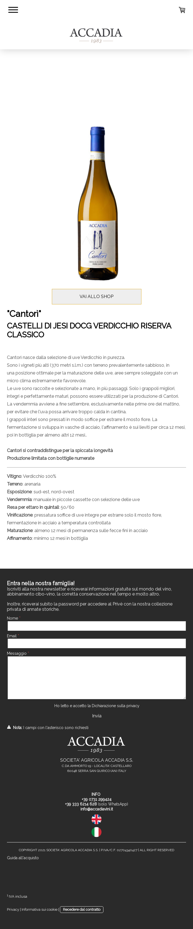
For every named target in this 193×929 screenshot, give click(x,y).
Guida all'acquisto (23, 858)
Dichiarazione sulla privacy (115, 706)
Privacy (13, 909)
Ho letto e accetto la (96, 706)
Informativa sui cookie (39, 909)
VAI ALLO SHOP (96, 296)
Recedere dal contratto (81, 909)
